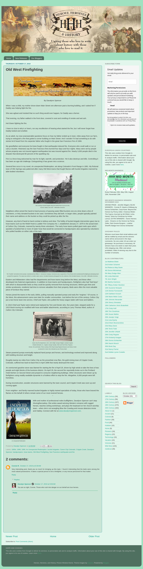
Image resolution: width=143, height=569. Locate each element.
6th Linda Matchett (112, 276)
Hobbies (108, 425)
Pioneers (108, 431)
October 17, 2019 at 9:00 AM (45, 484)
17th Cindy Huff (110, 308)
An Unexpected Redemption (36, 449)
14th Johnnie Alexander (113, 299)
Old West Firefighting (40, 452)
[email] (122, 81)
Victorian (108, 443)
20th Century (109, 408)
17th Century (109, 399)
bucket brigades (53, 449)
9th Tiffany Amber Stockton (115, 285)
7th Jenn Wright (110, 279)
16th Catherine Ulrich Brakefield (116, 305)
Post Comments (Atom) (24, 541)
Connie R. (15, 466)
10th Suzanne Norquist (113, 288)
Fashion (108, 420)
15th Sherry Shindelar (113, 302)
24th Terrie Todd (111, 329)
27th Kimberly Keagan (113, 337)
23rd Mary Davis (111, 326)
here (122, 165)
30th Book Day (110, 346)
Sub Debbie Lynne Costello (115, 352)
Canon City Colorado (67, 449)
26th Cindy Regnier (112, 334)
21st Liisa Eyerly (111, 320)
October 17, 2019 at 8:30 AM (30, 466)
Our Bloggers (36, 58)
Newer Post (12, 536)
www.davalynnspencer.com (70, 411)
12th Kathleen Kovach (113, 294)
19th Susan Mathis (112, 314)
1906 (23, 449)
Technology (109, 437)
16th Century (109, 396)
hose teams (28, 452)
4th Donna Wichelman (113, 270)
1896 (19, 449)
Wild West (108, 446)
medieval (108, 449)
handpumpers (18, 452)
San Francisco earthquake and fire (62, 452)
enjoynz (90, 563)
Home (8, 58)
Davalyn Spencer (24, 484)
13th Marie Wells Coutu (113, 297)
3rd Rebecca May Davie (114, 267)
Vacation (108, 440)
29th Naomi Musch (112, 343)
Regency (108, 434)
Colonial (108, 417)
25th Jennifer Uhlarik (112, 332)
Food (107, 422)
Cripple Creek (81, 449)
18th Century (109, 402)
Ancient (107, 414)
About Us (108, 411)
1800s (14, 449)
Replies (17, 480)
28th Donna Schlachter (113, 340)
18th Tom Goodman (112, 311)
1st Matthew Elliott (111, 262)
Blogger (106, 563)
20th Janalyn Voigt (111, 317)
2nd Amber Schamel (112, 264)
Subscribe (122, 141)
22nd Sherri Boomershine (114, 323)
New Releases (21, 58)
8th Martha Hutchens (112, 282)
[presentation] (120, 132)
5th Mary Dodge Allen (113, 273)
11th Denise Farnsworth (113, 291)
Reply (14, 475)
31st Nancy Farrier (112, 349)
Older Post (94, 536)
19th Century (109, 405)
